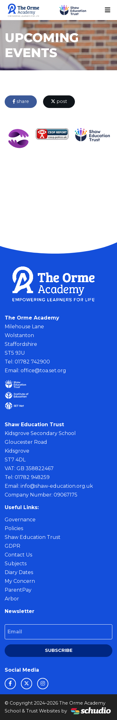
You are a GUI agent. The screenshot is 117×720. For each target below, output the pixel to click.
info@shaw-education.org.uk (57, 486)
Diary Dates (19, 572)
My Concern (20, 581)
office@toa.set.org (43, 370)
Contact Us (18, 555)
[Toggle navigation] (107, 10)
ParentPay (18, 590)
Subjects (16, 564)
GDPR (12, 546)
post (59, 101)
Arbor (12, 599)
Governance (20, 520)
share (20, 101)
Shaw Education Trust (33, 537)
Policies (14, 528)
